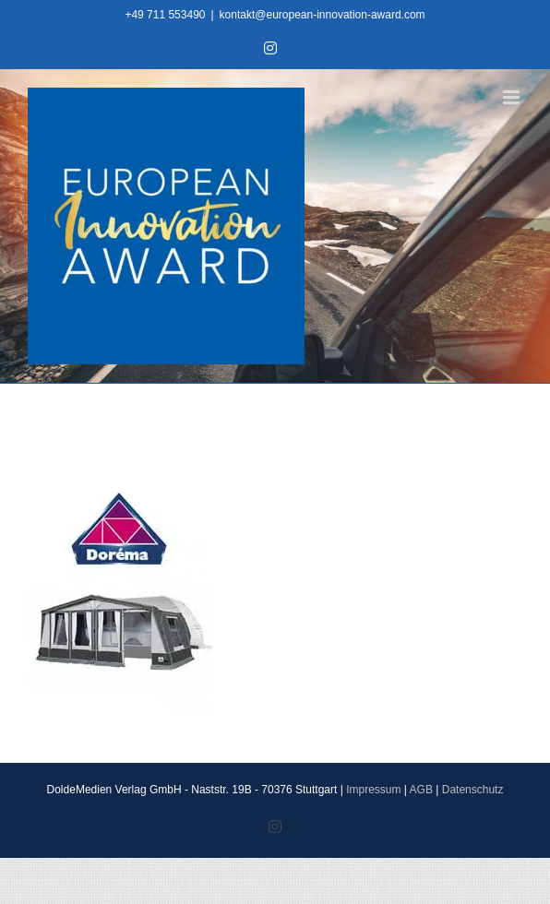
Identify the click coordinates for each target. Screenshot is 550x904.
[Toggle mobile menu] (512, 97)
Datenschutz (473, 789)
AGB (421, 789)
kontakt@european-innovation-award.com (322, 14)
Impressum (373, 789)
